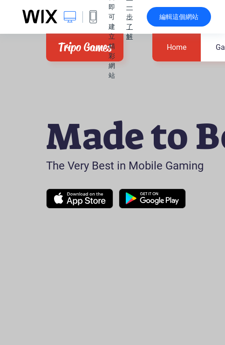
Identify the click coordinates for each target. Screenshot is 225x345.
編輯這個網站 (178, 17)
